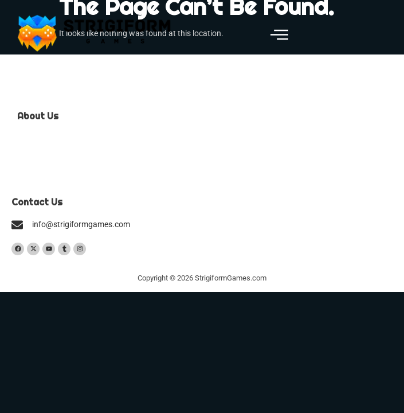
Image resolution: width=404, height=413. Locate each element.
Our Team (34, 138)
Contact (31, 156)
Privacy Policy (41, 175)
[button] (279, 35)
